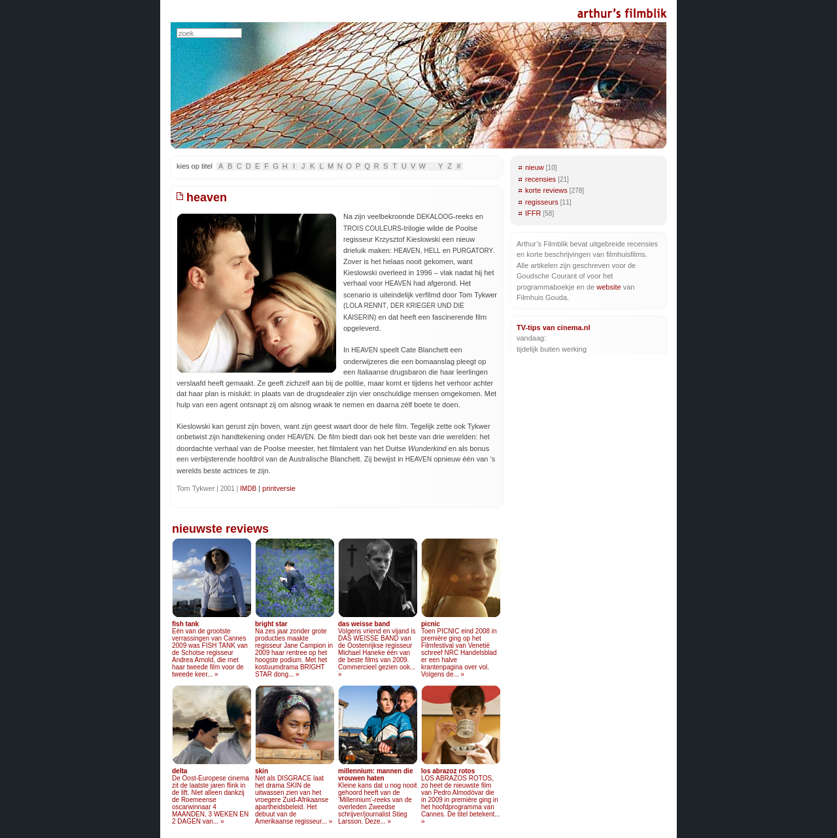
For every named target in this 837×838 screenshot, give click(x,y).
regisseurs (541, 202)
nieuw (534, 167)
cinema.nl (573, 327)
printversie (279, 488)
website (608, 287)
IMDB (248, 488)
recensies (540, 179)
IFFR (533, 213)
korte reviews (546, 190)
